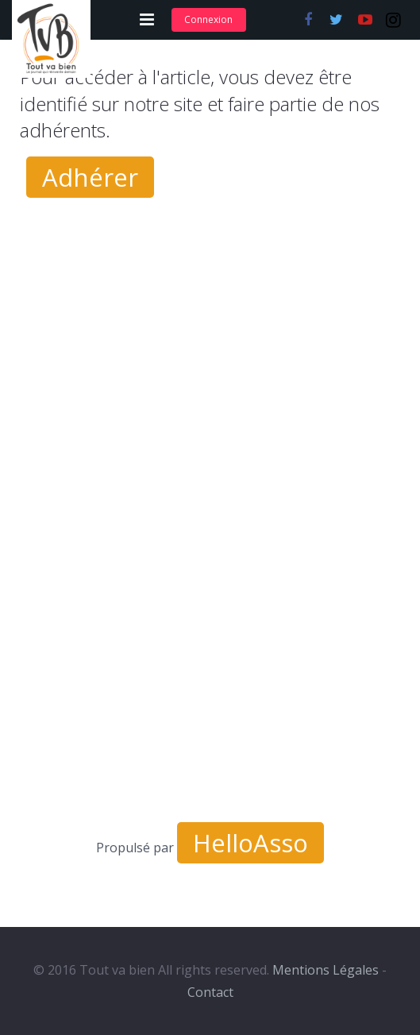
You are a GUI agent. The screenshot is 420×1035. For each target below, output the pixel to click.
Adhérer (90, 177)
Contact (210, 992)
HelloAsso (250, 842)
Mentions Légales (325, 970)
